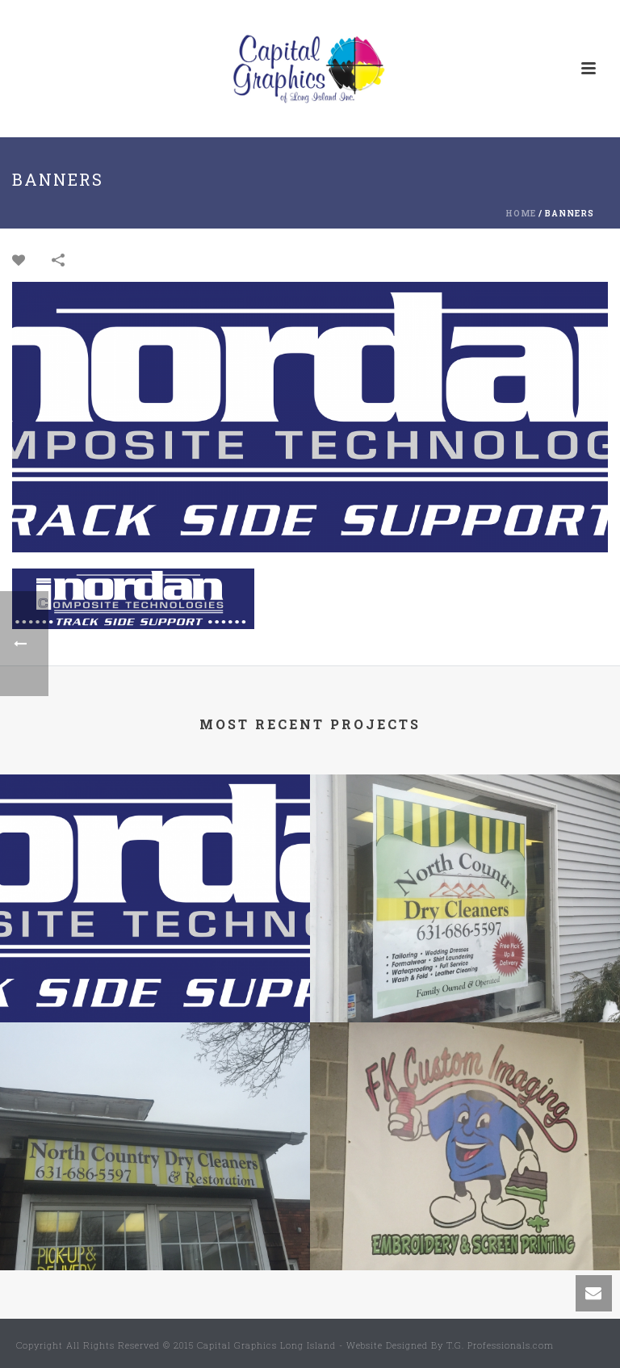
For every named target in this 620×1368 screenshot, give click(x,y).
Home (520, 213)
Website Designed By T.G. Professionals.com (450, 1345)
